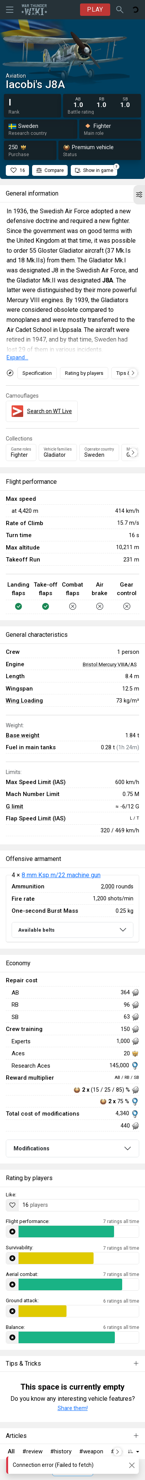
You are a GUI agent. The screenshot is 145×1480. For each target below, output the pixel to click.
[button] (139, 194)
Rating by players (84, 373)
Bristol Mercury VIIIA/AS (110, 664)
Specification (37, 373)
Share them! (73, 1408)
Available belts (36, 930)
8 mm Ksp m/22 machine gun (61, 875)
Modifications (31, 1148)
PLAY (95, 9)
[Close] (132, 1465)
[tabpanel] (72, 908)
